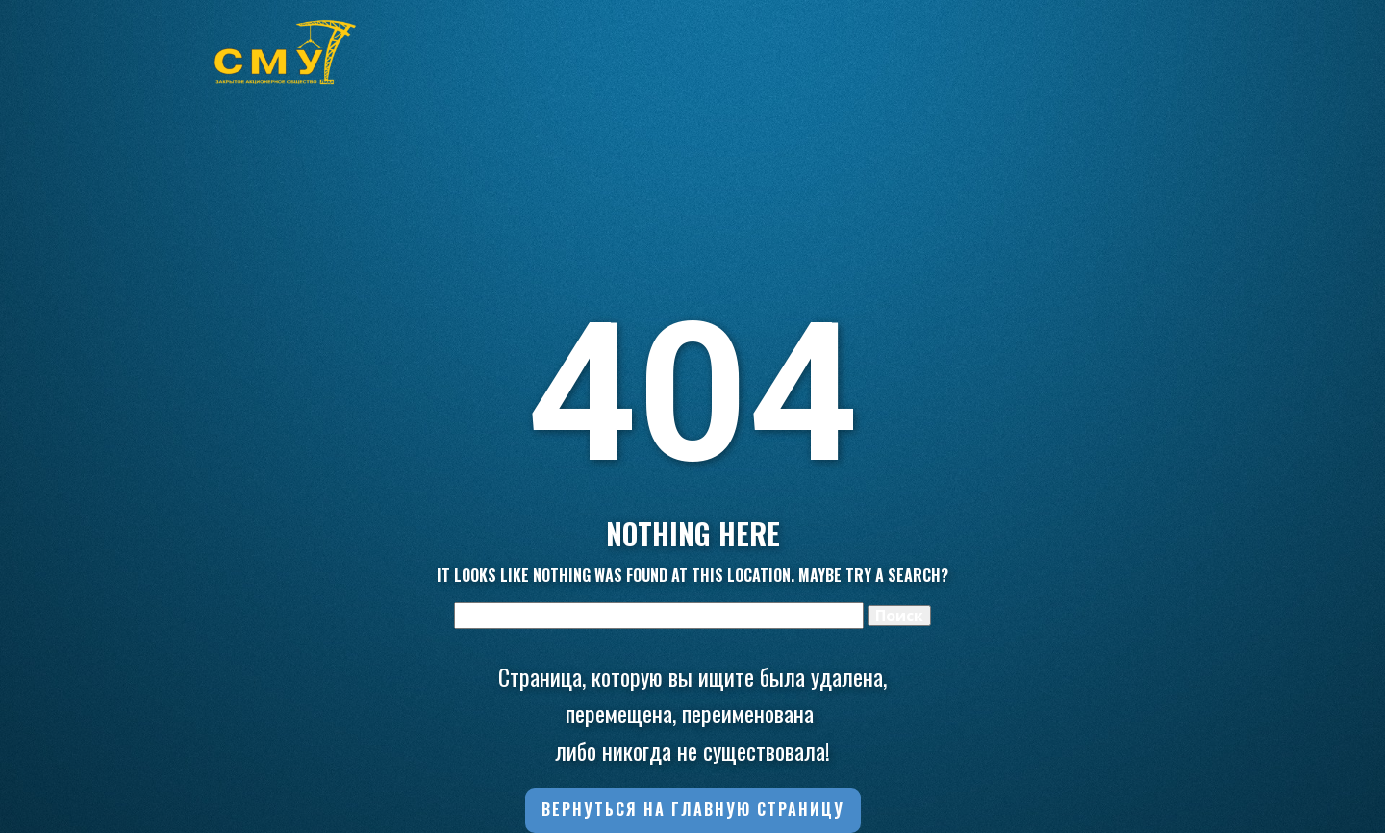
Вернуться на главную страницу (692, 808)
